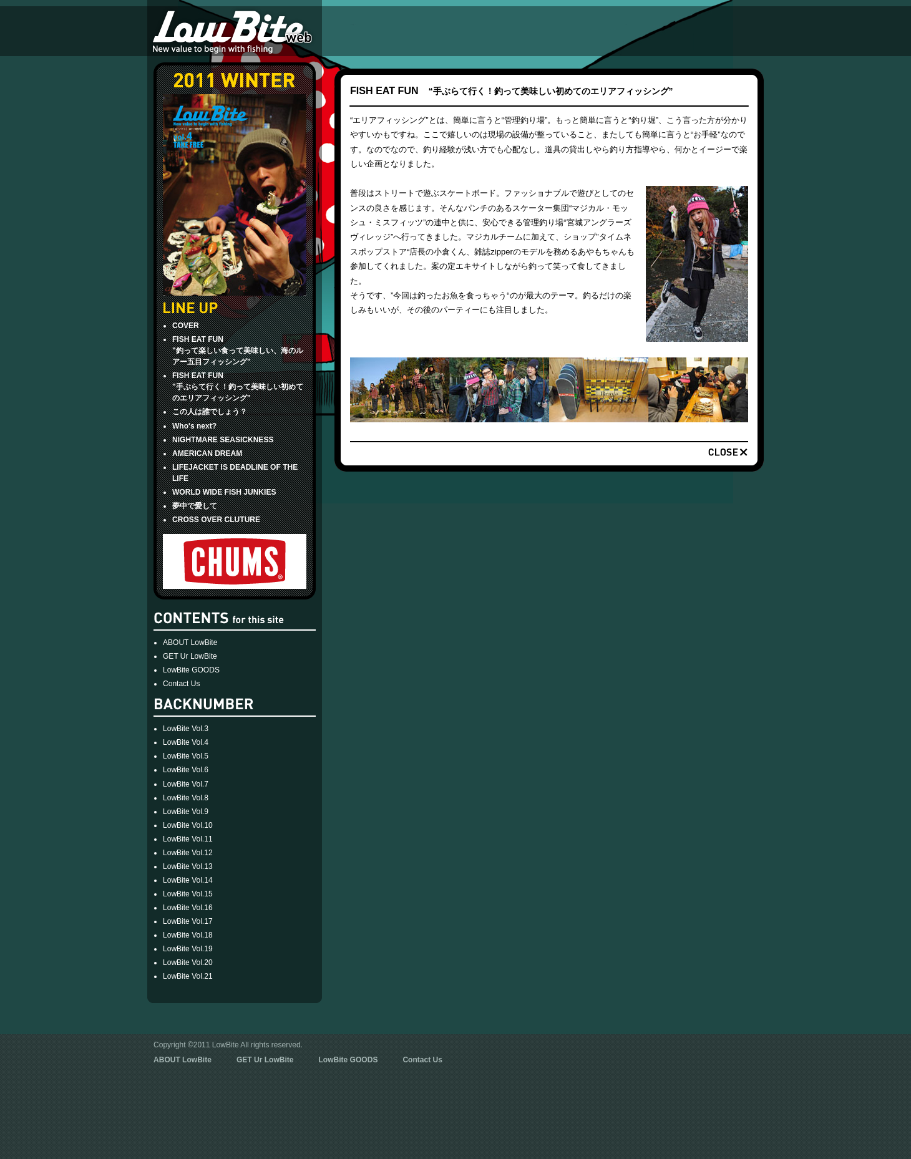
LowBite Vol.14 (188, 880)
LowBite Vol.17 (188, 921)
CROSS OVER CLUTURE (216, 519)
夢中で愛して (194, 506)
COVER (185, 325)
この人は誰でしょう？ (209, 411)
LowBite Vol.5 (185, 756)
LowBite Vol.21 (188, 976)
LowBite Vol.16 (188, 907)
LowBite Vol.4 (185, 742)
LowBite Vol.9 (185, 811)
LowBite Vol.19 (188, 948)
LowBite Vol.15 (188, 894)
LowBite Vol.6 (185, 769)
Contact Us (181, 683)
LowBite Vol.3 (185, 728)
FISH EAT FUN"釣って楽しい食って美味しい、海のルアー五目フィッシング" (237, 350)
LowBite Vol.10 (188, 825)
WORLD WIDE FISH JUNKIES (224, 492)
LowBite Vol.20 (188, 962)
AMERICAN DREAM (207, 453)
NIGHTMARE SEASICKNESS (222, 439)
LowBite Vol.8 (185, 797)
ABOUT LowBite (190, 642)
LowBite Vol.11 (188, 839)
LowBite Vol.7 (185, 784)
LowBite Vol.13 (188, 866)
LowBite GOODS (191, 670)
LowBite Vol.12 (188, 852)
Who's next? (194, 426)
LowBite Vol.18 (188, 935)
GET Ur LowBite (190, 656)
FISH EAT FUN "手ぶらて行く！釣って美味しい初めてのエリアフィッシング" (237, 386)
